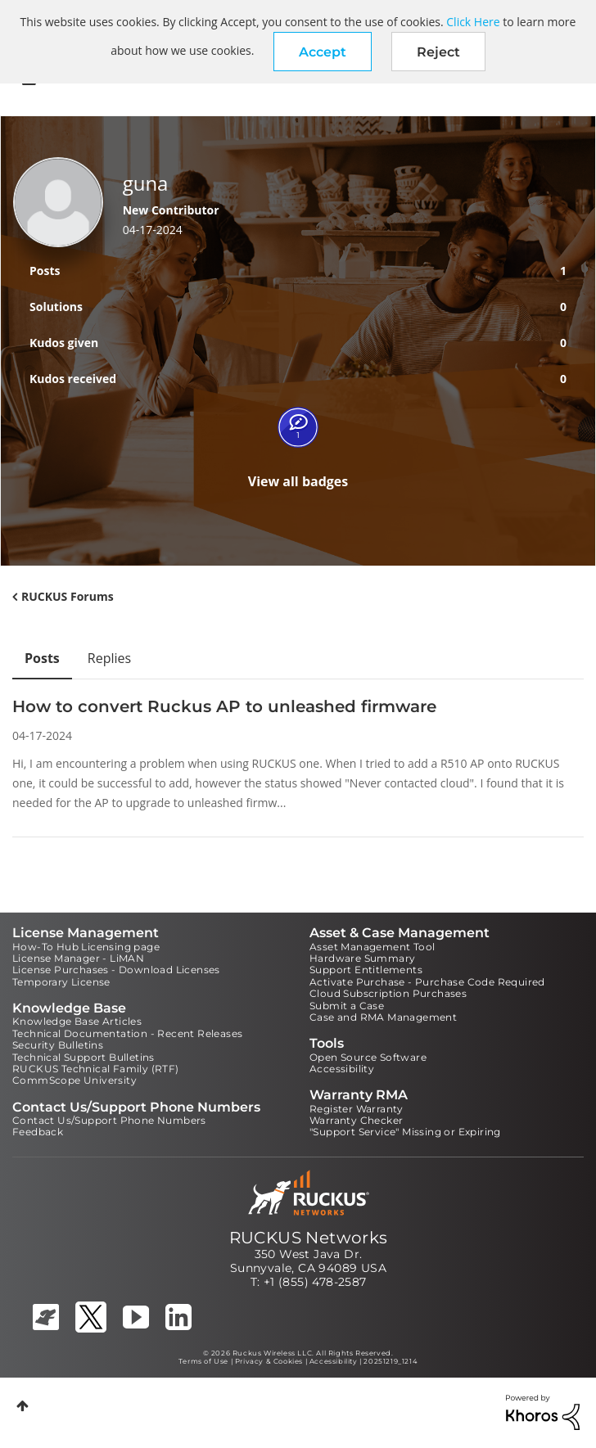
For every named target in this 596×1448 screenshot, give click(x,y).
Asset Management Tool (372, 947)
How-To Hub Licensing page (86, 947)
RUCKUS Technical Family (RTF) (95, 1068)
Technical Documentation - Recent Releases (127, 1033)
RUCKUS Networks (308, 1237)
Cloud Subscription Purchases (388, 993)
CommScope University (74, 1080)
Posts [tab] (42, 658)
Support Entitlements (365, 969)
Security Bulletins (57, 1045)
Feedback (37, 1131)
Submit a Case (346, 1005)
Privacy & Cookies (269, 1361)
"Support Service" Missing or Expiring (405, 1131)
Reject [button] (438, 52)
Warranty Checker (356, 1120)
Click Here (472, 21)
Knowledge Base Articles (77, 1021)
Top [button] (22, 1405)
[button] (322, 51)
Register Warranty (356, 1109)
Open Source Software (368, 1057)
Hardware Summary (362, 958)
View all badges (298, 481)
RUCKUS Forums (67, 596)
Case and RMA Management (383, 1017)
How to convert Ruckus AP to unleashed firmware (224, 706)
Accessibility (341, 1068)
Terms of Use (203, 1361)
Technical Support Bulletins (83, 1057)
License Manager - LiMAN (78, 958)
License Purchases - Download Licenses (116, 969)
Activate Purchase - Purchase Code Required (427, 982)
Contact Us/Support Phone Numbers (109, 1120)
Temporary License (61, 982)
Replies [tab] (109, 658)
